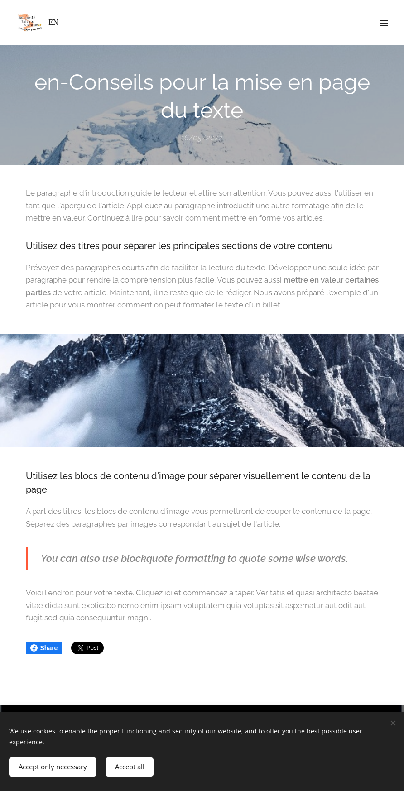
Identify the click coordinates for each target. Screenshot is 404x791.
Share (44, 648)
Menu (384, 23)
